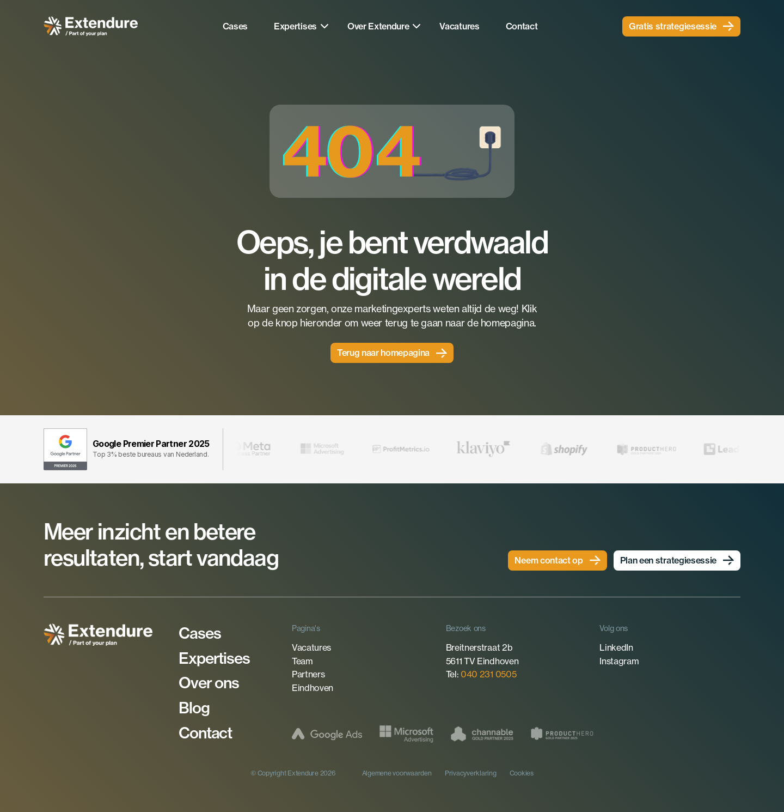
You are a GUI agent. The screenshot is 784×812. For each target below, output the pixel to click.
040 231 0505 (488, 674)
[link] (681, 26)
